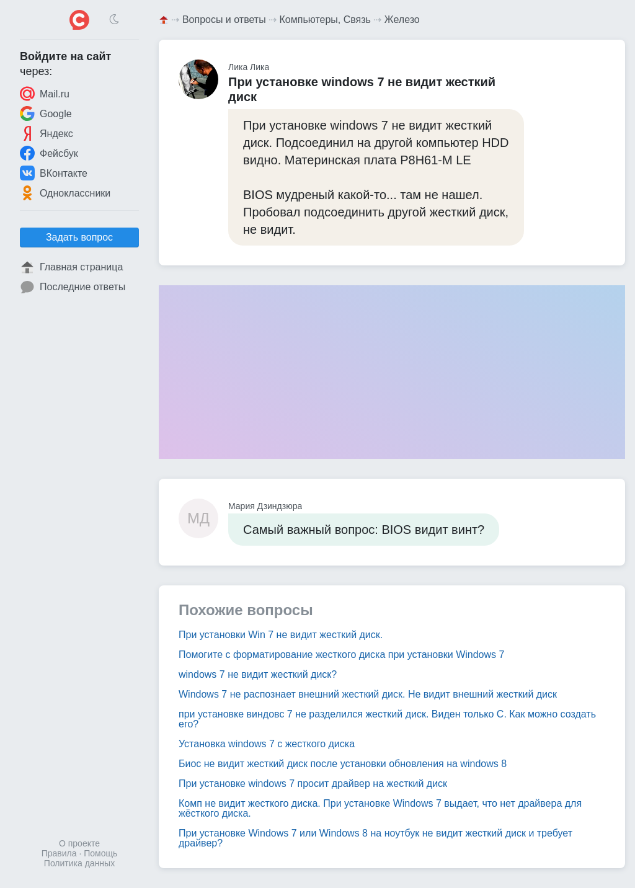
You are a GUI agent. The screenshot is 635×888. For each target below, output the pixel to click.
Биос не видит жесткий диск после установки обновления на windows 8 (343, 763)
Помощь (100, 853)
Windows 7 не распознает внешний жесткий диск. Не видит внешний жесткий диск (368, 694)
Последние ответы (72, 287)
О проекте (79, 843)
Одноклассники (65, 192)
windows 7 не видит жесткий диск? (258, 674)
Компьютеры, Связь (325, 19)
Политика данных (79, 863)
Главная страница (71, 267)
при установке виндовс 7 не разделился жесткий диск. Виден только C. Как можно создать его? (387, 719)
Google (46, 113)
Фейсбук (49, 153)
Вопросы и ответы (224, 19)
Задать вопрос (79, 237)
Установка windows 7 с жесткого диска (267, 744)
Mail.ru (44, 93)
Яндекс (46, 133)
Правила (59, 853)
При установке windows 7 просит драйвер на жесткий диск (313, 783)
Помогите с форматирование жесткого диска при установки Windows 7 (341, 654)
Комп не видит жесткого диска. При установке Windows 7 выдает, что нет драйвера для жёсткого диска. (380, 808)
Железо (402, 19)
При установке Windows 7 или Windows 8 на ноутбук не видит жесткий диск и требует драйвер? (375, 838)
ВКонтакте (53, 173)
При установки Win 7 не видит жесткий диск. (281, 634)
